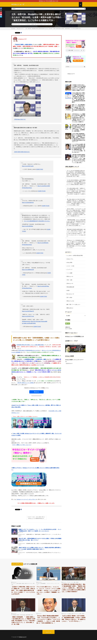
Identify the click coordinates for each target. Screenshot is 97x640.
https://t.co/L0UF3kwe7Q (28, 311)
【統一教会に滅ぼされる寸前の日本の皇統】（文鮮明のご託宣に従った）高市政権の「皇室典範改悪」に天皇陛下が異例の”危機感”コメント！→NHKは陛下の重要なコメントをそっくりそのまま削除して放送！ (76, 202)
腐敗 (74, 582)
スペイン (52, 583)
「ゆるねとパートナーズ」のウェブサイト (26, 499)
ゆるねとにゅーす (71, 73)
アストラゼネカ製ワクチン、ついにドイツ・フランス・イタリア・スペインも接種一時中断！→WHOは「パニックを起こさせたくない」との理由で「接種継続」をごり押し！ (48, 590)
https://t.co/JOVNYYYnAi (28, 316)
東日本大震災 (22, 614)
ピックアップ (21, 24)
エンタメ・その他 (70, 266)
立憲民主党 (49, 24)
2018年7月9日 (39, 169)
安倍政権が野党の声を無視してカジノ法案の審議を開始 (30, 344)
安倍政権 (41, 24)
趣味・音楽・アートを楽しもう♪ (73, 304)
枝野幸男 (44, 24)
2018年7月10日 (42, 191)
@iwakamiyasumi (26, 321)
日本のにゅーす (70, 283)
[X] (1, 10)
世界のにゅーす (70, 276)
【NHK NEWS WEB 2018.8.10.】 (22, 151)
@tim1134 (33, 321)
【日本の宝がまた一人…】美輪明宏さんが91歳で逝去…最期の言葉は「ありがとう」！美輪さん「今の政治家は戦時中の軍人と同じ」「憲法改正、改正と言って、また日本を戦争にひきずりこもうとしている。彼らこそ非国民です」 (78, 118)
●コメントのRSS (68, 328)
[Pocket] (1, 15)
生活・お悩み (69, 297)
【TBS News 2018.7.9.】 (20, 119)
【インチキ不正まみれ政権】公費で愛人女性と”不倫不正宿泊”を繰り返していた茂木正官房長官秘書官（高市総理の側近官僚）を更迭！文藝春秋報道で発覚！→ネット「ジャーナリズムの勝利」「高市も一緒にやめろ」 (78, 148)
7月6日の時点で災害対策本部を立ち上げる (28, 350)
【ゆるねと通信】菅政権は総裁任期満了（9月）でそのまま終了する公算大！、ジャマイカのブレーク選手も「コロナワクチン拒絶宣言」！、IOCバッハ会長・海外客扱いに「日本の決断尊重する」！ (48, 619)
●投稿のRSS (67, 327)
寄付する (36, 392)
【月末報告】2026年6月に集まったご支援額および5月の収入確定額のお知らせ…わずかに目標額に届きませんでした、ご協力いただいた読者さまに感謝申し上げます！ (79, 88)
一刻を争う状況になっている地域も (25, 382)
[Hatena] (1, 17)
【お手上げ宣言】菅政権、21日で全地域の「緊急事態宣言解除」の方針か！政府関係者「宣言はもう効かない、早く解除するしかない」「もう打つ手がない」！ (73, 618)
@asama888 (44, 321)
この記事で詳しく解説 (40, 359)
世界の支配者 (18, 583)
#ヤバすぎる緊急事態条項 (30, 221)
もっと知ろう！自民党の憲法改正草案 (75, 255)
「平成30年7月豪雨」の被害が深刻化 (23, 44)
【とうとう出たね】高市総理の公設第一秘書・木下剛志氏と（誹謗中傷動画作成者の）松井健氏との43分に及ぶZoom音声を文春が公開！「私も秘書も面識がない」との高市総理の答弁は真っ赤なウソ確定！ (76, 173)
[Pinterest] (1, 13)
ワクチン (14, 583)
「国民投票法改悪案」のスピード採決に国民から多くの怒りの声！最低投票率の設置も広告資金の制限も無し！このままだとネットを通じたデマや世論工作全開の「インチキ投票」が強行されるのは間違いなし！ (76, 222)
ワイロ (72, 582)
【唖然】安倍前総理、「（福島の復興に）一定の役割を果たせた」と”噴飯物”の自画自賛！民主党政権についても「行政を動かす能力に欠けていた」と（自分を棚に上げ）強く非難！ (23, 620)
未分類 (68, 290)
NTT (69, 582)
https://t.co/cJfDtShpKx (43, 242)
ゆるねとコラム (70, 259)
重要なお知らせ (70, 307)
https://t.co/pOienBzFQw (28, 202)
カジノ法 (57, 370)
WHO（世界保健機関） (42, 583)
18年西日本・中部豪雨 (30, 24)
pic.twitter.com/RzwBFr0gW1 (29, 323)
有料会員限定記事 (70, 287)
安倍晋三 (18, 614)
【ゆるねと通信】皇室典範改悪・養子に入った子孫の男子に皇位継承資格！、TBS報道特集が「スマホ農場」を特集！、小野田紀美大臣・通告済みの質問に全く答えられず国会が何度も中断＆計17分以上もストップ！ (78, 137)
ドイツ (55, 583)
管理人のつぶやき (70, 300)
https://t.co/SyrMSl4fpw (27, 226)
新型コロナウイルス (28, 583)
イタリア (48, 583)
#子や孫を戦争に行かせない (43, 221)
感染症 (23, 583)
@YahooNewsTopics (27, 187)
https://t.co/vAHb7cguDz (28, 166)
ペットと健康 (69, 273)
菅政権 (77, 582)
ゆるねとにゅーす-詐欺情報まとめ (74, 336)
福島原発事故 (28, 614)
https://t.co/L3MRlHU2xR (28, 269)
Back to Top (48, 632)
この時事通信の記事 (28, 359)
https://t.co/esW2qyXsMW (44, 186)
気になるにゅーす (70, 293)
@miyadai (38, 321)
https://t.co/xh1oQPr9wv (43, 286)
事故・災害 (37, 24)
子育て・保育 (69, 280)
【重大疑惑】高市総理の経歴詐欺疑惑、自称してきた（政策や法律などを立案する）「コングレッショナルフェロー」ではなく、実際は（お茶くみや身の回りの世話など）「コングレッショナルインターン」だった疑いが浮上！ (78, 158)
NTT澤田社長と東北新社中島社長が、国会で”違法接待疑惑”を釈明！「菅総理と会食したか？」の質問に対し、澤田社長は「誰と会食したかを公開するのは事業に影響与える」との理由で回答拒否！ (73, 588)
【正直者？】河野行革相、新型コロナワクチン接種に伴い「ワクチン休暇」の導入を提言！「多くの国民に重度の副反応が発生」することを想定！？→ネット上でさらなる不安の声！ (23, 590)
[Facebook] (1, 8)
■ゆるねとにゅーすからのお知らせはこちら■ (48, 1)
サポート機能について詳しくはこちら (22, 444)
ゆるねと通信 (69, 262)
